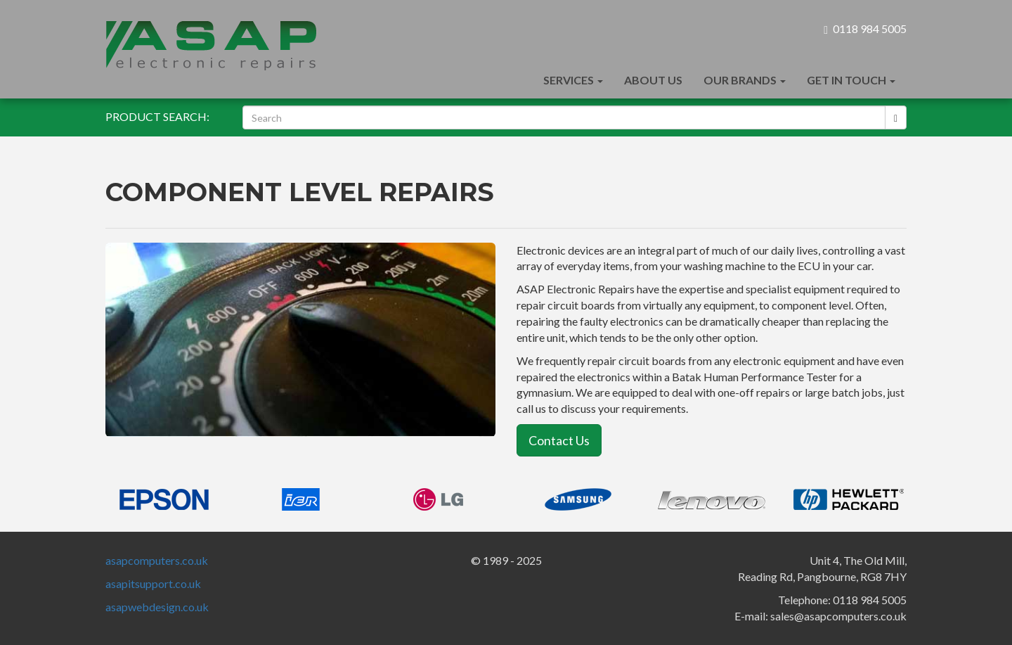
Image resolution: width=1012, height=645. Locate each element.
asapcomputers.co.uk (156, 560)
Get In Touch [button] (851, 80)
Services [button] (573, 80)
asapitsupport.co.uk (153, 583)
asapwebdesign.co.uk (157, 606)
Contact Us (559, 440)
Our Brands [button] (744, 80)
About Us (653, 80)
